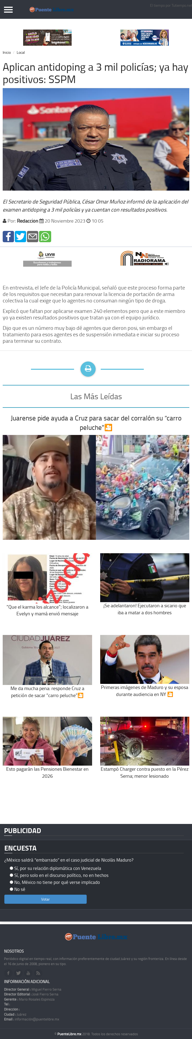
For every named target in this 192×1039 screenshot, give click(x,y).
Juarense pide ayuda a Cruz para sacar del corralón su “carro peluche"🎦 (96, 422)
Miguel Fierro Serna (32, 989)
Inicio (7, 52)
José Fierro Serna (31, 994)
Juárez (15, 1014)
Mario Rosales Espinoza (29, 999)
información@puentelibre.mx (31, 1019)
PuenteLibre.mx (69, 1033)
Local (21, 52)
